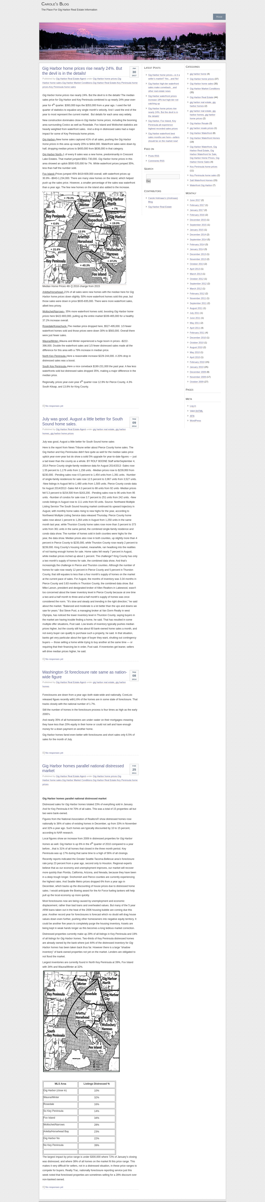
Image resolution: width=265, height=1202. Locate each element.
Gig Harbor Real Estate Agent (71, 78)
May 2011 (195, 323)
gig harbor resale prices (201, 128)
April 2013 (195, 269)
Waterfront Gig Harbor (201, 185)
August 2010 (196, 347)
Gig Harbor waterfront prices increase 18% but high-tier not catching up (163, 100)
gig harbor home (198, 74)
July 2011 (195, 313)
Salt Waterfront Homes (201, 180)
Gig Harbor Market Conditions (77, 83)
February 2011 (197, 332)
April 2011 (195, 328)
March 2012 (196, 288)
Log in (193, 406)
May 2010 (195, 352)
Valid (196, 411)
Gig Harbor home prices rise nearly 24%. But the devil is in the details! (82, 70)
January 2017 (197, 210)
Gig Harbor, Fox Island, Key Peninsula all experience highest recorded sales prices (163, 125)
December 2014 (198, 234)
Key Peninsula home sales (62, 87)
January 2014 (197, 249)
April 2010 (195, 357)
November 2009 (198, 377)
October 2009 (197, 381)
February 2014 (197, 244)
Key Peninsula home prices (203, 166)
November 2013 (198, 259)
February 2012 (197, 293)
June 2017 (195, 200)
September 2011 (198, 303)
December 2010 (198, 337)
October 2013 (197, 264)
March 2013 (196, 274)
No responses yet (54, 406)
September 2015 (198, 225)
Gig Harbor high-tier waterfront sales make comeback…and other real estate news (163, 87)
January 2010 (197, 367)
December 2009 (198, 372)
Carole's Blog (55, 3)
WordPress (195, 420)
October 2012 (197, 279)
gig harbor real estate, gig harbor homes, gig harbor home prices (203, 115)
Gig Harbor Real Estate (104, 83)
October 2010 (197, 342)
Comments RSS (156, 161)
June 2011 (195, 318)
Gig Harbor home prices (105, 78)
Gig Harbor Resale (199, 123)
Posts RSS (153, 156)
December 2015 (198, 220)
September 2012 (198, 283)
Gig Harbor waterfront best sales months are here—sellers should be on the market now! (163, 137)
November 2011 (198, 298)
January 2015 (197, 230)
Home (219, 16)
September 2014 (198, 239)
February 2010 (197, 362)
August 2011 (196, 308)
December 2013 (198, 254)
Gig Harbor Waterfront (201, 133)
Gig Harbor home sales (201, 83)
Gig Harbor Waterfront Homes (205, 138)
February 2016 (197, 215)
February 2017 (197, 205)
